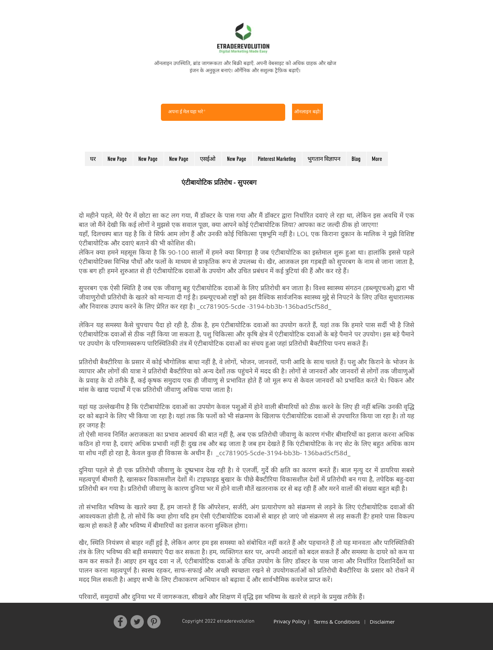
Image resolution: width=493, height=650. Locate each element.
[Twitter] (137, 621)
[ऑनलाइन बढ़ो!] (307, 112)
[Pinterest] (154, 621)
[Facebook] (120, 621)
